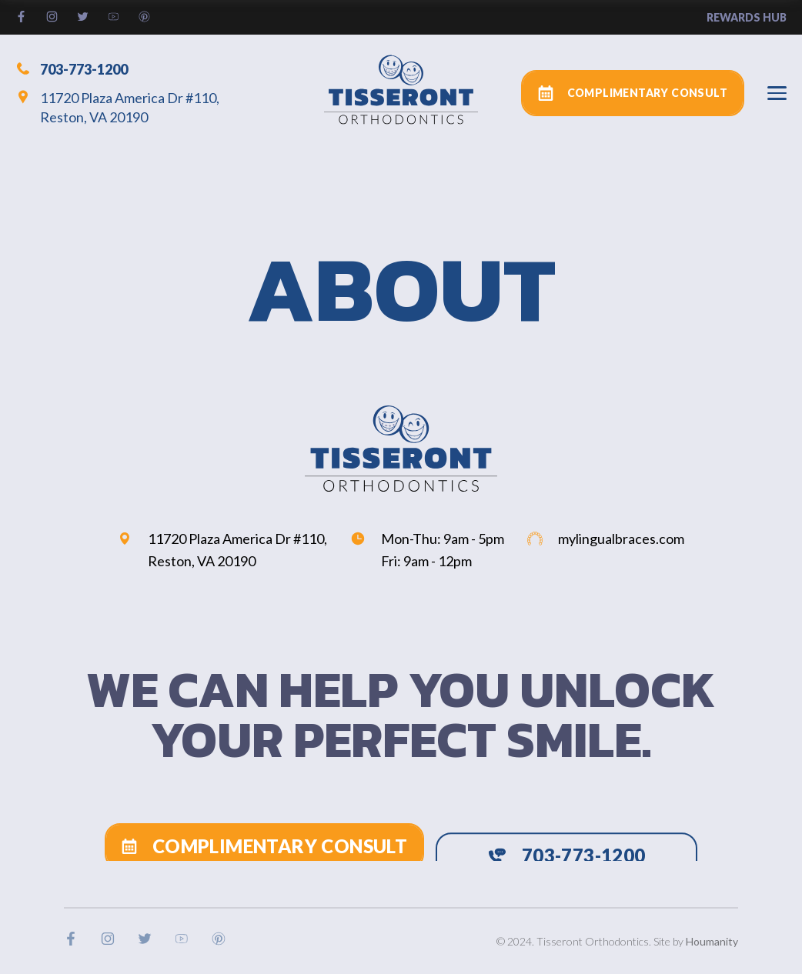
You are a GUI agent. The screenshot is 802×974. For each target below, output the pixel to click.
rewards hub (747, 17)
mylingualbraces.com (605, 538)
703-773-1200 (71, 68)
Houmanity (712, 941)
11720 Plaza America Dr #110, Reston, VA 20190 (117, 107)
